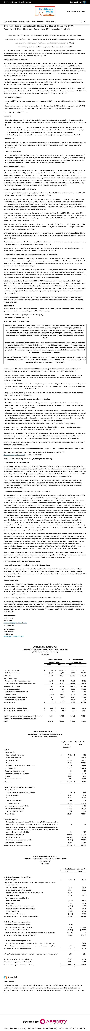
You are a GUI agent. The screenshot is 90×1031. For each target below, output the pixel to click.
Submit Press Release (34, 1028)
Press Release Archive (17, 1028)
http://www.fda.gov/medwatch (14, 455)
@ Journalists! (24, 21)
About (6, 1028)
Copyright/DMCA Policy (66, 1028)
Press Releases (38, 21)
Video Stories (51, 21)
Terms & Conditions (49, 1028)
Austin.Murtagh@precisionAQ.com (15, 623)
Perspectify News (10, 21)
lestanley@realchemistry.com (13, 636)
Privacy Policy (80, 1028)
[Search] (80, 21)
